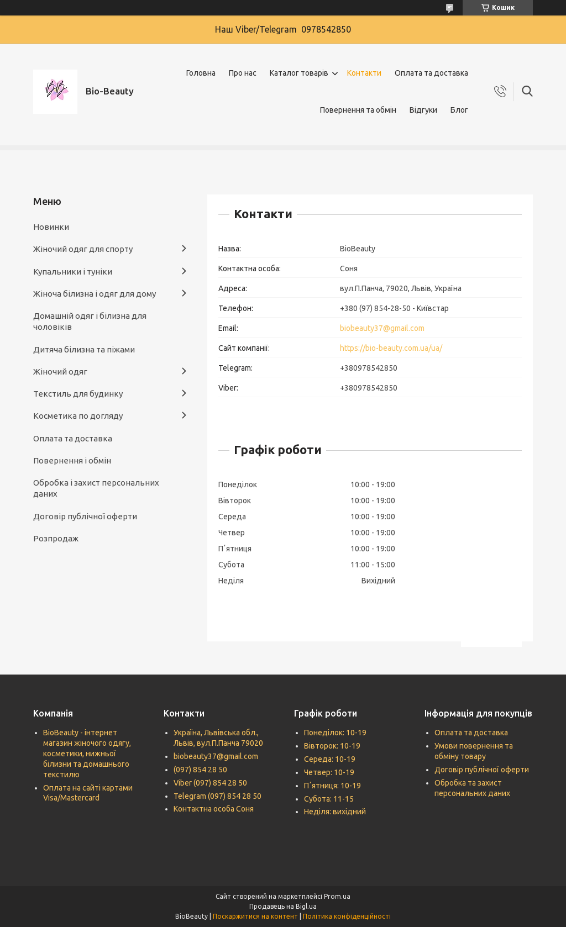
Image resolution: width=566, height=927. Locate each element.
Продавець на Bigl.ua (283, 906)
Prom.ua (337, 896)
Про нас (242, 73)
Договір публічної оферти (85, 516)
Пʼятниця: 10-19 (332, 785)
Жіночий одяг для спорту (83, 249)
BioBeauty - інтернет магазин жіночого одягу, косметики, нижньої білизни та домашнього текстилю (87, 753)
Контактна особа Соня (214, 808)
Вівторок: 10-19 (332, 745)
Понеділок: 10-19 (335, 732)
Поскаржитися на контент (255, 916)
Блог (459, 110)
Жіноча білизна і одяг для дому (94, 293)
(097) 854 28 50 (200, 769)
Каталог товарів (299, 73)
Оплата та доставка (431, 73)
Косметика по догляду (78, 415)
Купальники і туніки (72, 271)
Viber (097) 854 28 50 (210, 782)
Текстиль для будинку (78, 393)
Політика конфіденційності (347, 916)
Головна (201, 73)
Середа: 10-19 (329, 759)
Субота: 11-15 (329, 798)
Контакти (364, 73)
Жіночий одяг (60, 371)
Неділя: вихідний (335, 811)
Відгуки (423, 110)
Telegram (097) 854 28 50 (217, 796)
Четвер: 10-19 (329, 772)
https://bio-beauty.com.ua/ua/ (391, 348)
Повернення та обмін (358, 110)
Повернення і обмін (72, 460)
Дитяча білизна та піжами (84, 349)
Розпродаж (55, 538)
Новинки (51, 226)
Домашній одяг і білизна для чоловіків (89, 321)
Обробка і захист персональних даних (96, 488)
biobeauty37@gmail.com (382, 328)
